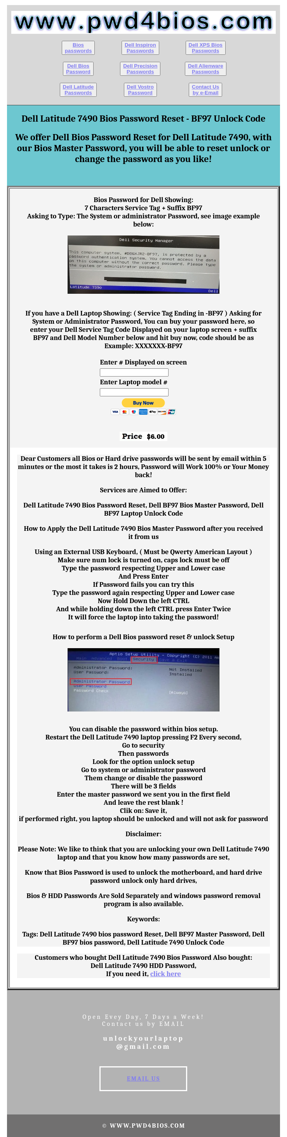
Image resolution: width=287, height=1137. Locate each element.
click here (165, 974)
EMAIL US (143, 1078)
